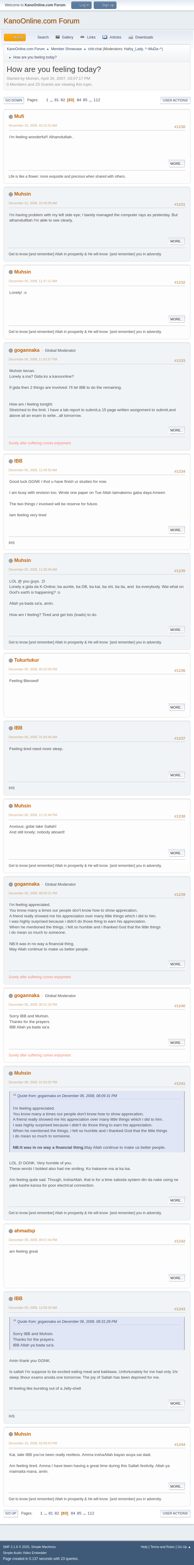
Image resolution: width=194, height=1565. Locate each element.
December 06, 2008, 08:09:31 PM (33, 893)
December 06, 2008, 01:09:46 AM (33, 737)
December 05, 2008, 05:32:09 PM (33, 669)
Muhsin (22, 193)
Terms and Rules (163, 1547)
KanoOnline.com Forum (41, 21)
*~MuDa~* (153, 49)
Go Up (10, 1513)
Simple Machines (43, 1547)
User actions (175, 100)
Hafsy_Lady (133, 49)
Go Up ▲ (184, 1547)
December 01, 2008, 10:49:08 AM (33, 203)
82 (62, 100)
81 (56, 100)
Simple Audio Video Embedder (25, 1553)
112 (96, 100)
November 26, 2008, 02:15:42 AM (33, 125)
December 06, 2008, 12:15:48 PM (33, 815)
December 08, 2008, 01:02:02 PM (33, 1082)
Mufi (19, 116)
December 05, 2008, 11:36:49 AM (33, 569)
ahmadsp (24, 1230)
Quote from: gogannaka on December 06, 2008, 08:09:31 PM (67, 1096)
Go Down (13, 100)
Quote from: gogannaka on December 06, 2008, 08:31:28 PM (67, 1322)
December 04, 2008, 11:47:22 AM (33, 281)
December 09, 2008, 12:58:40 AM (33, 1307)
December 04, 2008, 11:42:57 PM (33, 359)
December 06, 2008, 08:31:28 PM (33, 1004)
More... (176, 163)
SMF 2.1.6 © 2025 (16, 1547)
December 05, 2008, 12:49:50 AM (33, 470)
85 (85, 100)
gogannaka (26, 350)
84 (79, 100)
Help (144, 1547)
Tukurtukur (26, 660)
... (52, 100)
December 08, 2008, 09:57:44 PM (33, 1240)
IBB (18, 460)
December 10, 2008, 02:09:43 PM (33, 1443)
